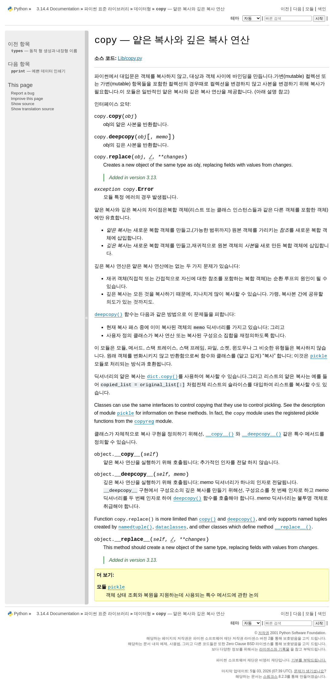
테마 (246, 18)
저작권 (263, 633)
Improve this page (27, 98)
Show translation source (32, 109)
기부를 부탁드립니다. (308, 660)
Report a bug (22, 93)
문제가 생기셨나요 (309, 671)
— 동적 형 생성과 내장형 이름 (44, 50)
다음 (297, 8)
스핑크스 (270, 676)
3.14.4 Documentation (58, 8)
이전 (285, 8)
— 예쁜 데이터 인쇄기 (38, 71)
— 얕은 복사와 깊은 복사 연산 (190, 8)
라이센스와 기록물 (274, 649)
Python (21, 8)
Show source (22, 103)
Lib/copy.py (130, 58)
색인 (322, 8)
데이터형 (142, 8)
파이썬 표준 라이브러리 (106, 8)
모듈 (309, 8)
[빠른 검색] (288, 18)
